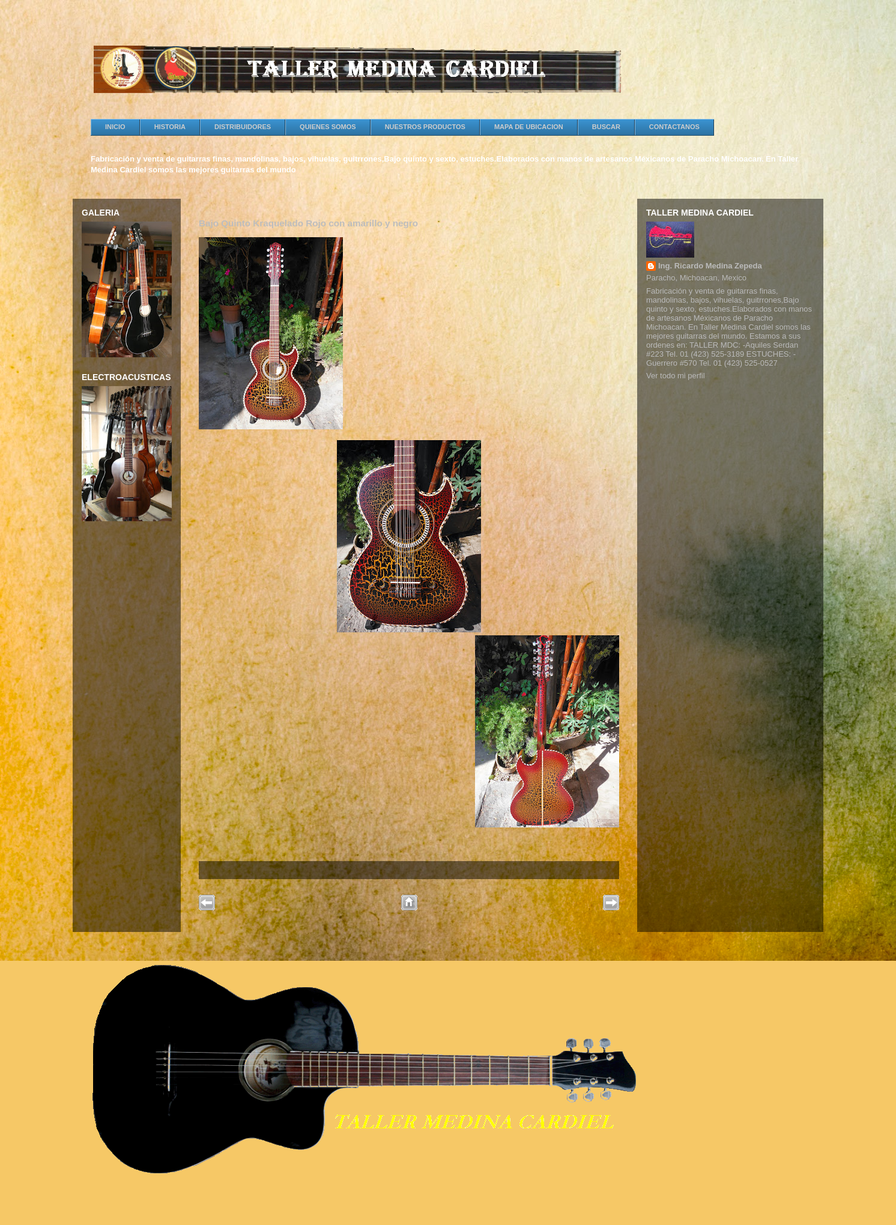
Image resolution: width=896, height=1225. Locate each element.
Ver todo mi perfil (675, 375)
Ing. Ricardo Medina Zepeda (710, 265)
